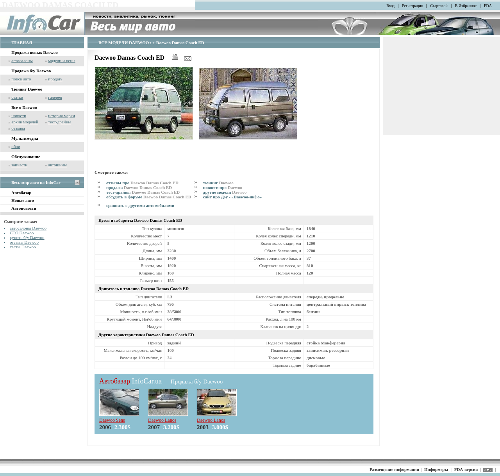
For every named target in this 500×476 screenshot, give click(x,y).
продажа (139, 187)
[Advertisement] (186, 153)
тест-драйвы (59, 121)
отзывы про (142, 182)
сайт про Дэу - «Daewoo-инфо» (232, 196)
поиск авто (21, 79)
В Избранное (466, 6)
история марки (61, 115)
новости (18, 115)
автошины (57, 164)
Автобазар (21, 192)
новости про (222, 187)
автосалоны (22, 60)
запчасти (19, 164)
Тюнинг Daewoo (26, 89)
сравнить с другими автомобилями (140, 205)
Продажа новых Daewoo (34, 52)
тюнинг (218, 182)
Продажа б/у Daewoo (31, 70)
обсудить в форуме (148, 196)
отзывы (18, 128)
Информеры (436, 469)
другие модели (225, 192)
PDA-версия (466, 469)
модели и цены (61, 60)
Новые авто (22, 200)
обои (15, 146)
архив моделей (24, 121)
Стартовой (439, 6)
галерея (55, 97)
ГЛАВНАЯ (21, 42)
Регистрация (412, 6)
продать (55, 79)
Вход (390, 6)
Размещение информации (394, 469)
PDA (488, 6)
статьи (17, 97)
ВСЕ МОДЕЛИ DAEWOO (123, 42)
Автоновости (23, 208)
